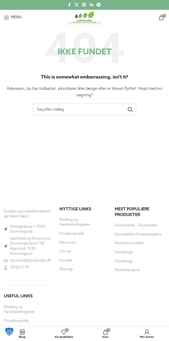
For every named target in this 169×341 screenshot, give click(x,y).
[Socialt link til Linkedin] (91, 5)
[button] (9, 331)
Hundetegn (124, 252)
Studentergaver (127, 270)
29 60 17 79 (19, 267)
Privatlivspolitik (16, 321)
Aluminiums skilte (129, 243)
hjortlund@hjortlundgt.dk (30, 261)
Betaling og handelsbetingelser (19, 309)
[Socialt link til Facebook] (69, 5)
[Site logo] (84, 17)
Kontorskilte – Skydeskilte (136, 225)
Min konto (67, 243)
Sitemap (66, 269)
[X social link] (76, 5)
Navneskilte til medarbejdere (138, 234)
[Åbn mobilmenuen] (12, 17)
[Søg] (84, 109)
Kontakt (65, 261)
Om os (65, 251)
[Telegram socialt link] (98, 5)
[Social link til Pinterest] (84, 5)
